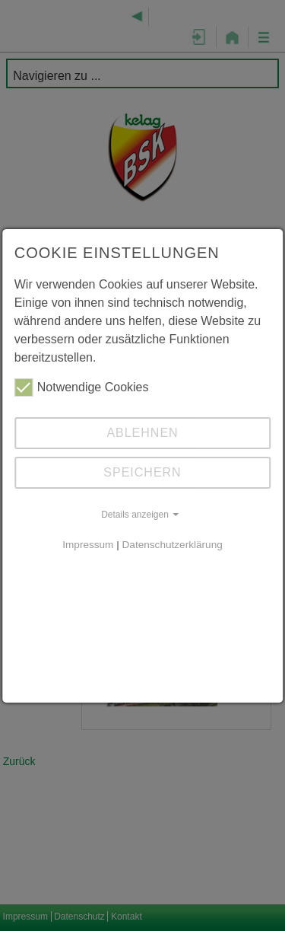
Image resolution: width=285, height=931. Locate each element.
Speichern (142, 472)
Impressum (87, 544)
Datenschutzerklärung (172, 544)
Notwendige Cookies (81, 387)
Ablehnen (142, 432)
